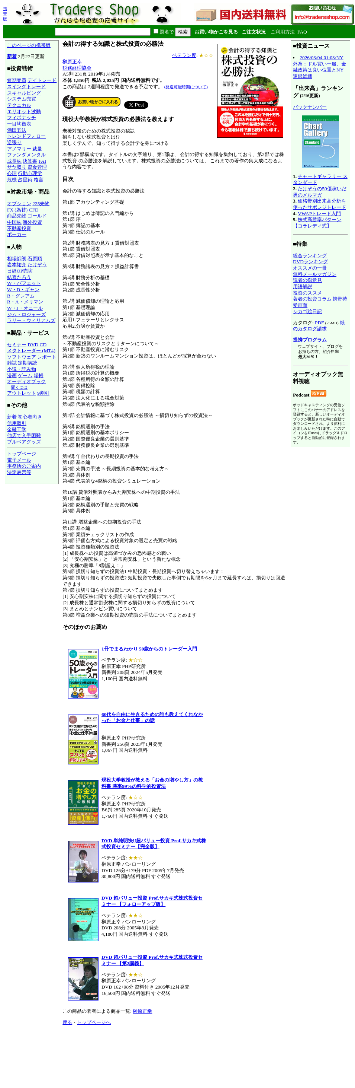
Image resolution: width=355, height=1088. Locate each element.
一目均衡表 (19, 124)
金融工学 (16, 429)
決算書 (30, 161)
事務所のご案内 (24, 466)
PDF (319, 322)
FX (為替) (17, 210)
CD (43, 344)
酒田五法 (16, 130)
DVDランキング (310, 261)
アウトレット (21, 393)
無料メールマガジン (314, 274)
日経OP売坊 (20, 271)
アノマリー (19, 149)
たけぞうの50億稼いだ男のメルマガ (319, 192)
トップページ (21, 453)
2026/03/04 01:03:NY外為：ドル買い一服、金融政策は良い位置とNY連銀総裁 (319, 67)
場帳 (38, 375)
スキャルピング (24, 93)
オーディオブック (26, 381)
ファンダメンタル (26, 155)
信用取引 (16, 423)
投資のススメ (307, 293)
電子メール (19, 460)
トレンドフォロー (26, 136)
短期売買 (16, 80)
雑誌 (12, 363)
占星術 (25, 179)
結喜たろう (19, 277)
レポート (47, 357)
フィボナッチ (21, 117)
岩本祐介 (16, 264)
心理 (12, 173)
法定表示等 (19, 472)
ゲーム (25, 375)
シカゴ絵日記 (307, 311)
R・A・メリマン (25, 302)
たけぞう (37, 264)
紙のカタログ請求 (319, 326)
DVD (33, 344)
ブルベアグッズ (24, 442)
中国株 (14, 222)
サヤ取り (16, 167)
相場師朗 (16, 258)
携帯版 (5, 13)
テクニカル (19, 105)
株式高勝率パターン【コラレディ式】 (317, 223)
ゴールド (37, 216)
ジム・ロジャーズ (26, 314)
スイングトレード (26, 86)
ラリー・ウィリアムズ (31, 320)
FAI (42, 161)
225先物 (40, 203)
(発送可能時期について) (186, 87)
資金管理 (37, 167)
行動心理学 (30, 173)
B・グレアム (21, 296)
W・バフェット (24, 283)
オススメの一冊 (310, 268)
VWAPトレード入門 (319, 213)
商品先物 (16, 216)
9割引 (43, 393)
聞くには (19, 387)
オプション (19, 203)
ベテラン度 (184, 55)
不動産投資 (19, 228)
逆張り (14, 142)
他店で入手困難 (24, 435)
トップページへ (94, 1022)
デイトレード (42, 80)
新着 (12, 56)
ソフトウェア (21, 357)
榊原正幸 (72, 61)
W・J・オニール (25, 308)
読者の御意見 (307, 280)
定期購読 (27, 363)
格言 (38, 179)
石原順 (35, 258)
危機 (12, 179)
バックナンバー (310, 107)
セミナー (16, 344)
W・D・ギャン (23, 289)
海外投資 (32, 222)
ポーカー (16, 234)
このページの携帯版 (29, 45)
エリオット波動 (24, 111)
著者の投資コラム (312, 299)
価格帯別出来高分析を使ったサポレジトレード (319, 204)
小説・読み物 (21, 369)
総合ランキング (310, 255)
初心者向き (30, 417)
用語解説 (302, 286)
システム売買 (21, 99)
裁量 (37, 149)
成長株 (14, 161)
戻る (67, 1022)
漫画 (12, 375)
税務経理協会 (76, 68)
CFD (34, 210)
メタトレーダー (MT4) (31, 350)
